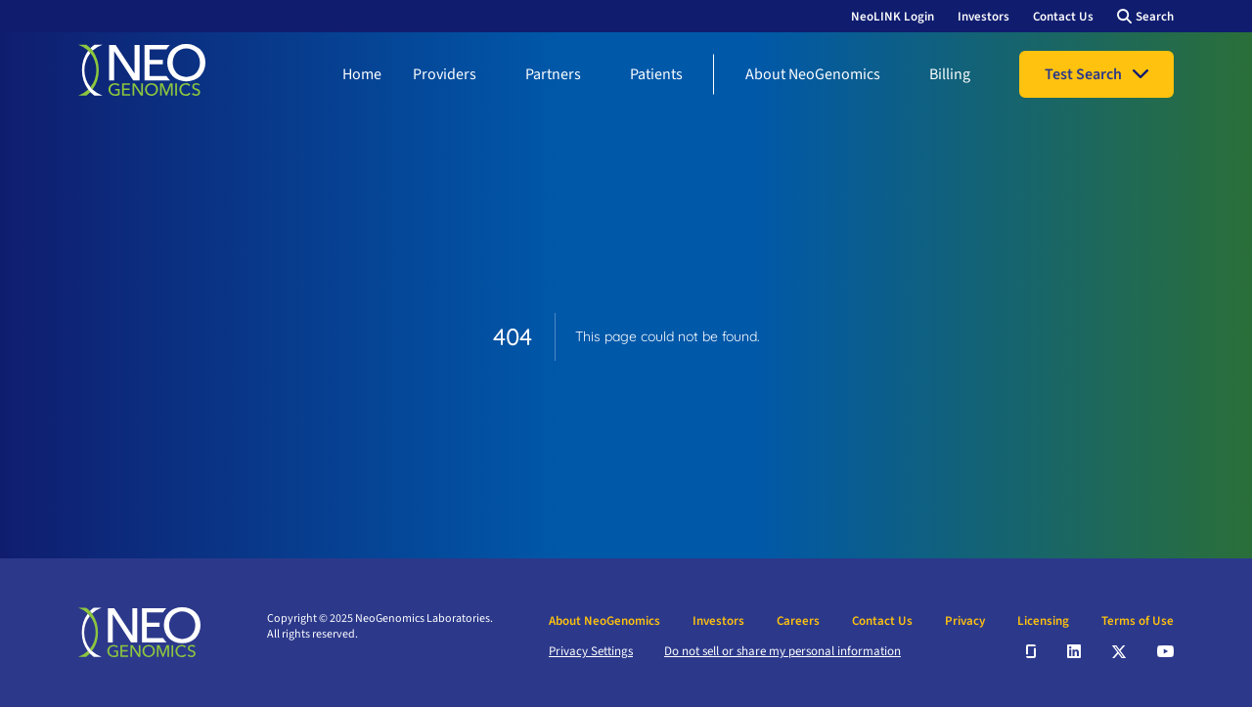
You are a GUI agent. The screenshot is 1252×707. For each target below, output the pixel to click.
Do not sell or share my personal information (782, 651)
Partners (553, 74)
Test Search (1083, 74)
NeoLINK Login (892, 16)
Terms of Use (1137, 621)
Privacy (965, 621)
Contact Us (1063, 16)
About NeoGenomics (812, 74)
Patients (656, 74)
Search (1155, 16)
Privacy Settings (591, 651)
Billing (949, 74)
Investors (983, 16)
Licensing (1043, 621)
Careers (798, 621)
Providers (444, 74)
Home (361, 74)
